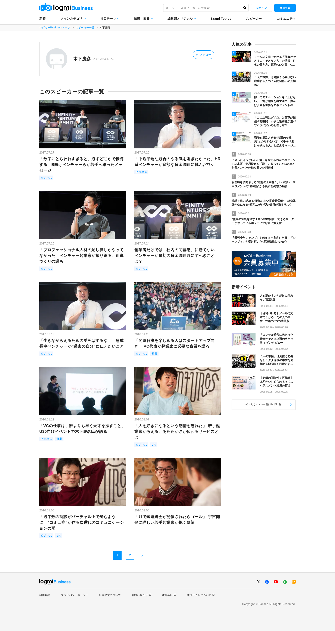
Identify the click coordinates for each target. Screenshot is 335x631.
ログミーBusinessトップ (54, 27)
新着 (42, 18)
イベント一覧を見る (263, 404)
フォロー (203, 54)
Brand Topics (221, 18)
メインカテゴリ (71, 18)
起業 (154, 353)
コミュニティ (286, 18)
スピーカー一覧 (85, 27)
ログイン (261, 7)
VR (153, 444)
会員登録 (285, 7)
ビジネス (46, 177)
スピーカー (254, 18)
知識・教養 (142, 18)
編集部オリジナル (180, 18)
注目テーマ (108, 18)
